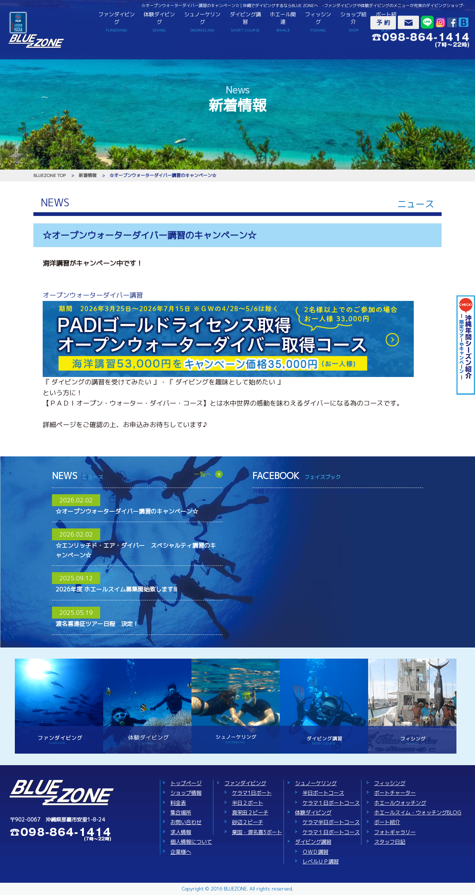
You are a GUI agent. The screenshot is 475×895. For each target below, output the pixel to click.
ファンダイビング (116, 22)
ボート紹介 (387, 822)
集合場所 (180, 812)
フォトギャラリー (395, 832)
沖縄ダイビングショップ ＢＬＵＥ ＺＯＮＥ (310, 491)
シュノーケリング (202, 22)
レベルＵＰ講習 (320, 861)
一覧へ (203, 474)
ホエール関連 (283, 22)
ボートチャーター (395, 793)
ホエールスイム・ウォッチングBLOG (417, 812)
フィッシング (318, 22)
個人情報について (191, 842)
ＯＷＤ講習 (315, 852)
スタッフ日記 (389, 842)
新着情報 (87, 175)
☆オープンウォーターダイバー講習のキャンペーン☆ (127, 511)
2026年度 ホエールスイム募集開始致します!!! (116, 589)
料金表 (178, 803)
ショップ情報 (186, 793)
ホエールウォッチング (400, 803)
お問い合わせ (186, 822)
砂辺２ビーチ (247, 822)
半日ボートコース (323, 793)
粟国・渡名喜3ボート (257, 832)
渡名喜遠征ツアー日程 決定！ (97, 624)
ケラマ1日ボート (252, 793)
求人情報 (180, 832)
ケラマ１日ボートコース (331, 803)
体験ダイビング (159, 22)
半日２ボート (247, 803)
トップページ (186, 783)
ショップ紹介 (353, 22)
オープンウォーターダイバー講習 (93, 295)
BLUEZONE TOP (49, 175)
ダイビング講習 (245, 22)
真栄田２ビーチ (250, 812)
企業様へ (180, 852)
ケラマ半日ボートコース (331, 822)
